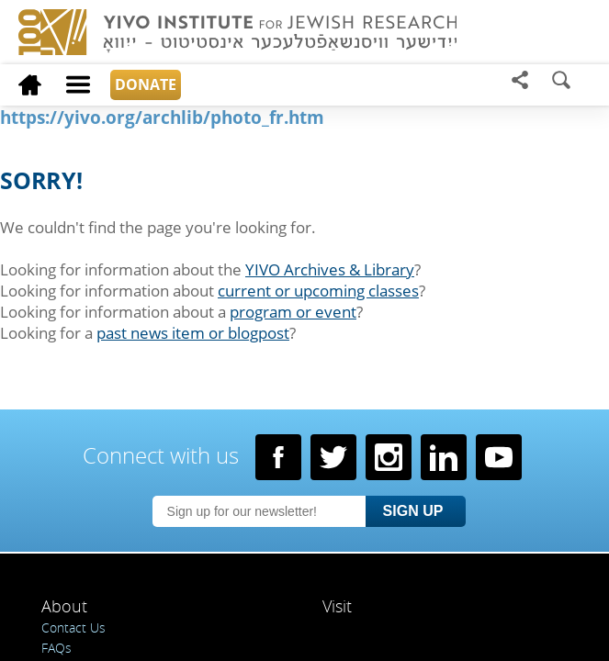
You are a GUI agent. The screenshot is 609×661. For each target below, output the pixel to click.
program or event (293, 311)
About (64, 606)
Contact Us (73, 627)
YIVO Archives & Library (329, 269)
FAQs (56, 647)
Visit (337, 606)
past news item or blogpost (192, 332)
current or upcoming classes (318, 290)
